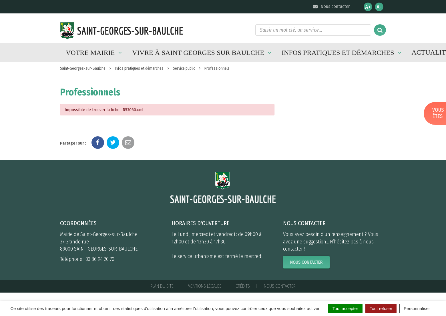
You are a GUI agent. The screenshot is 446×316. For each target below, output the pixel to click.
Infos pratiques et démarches (342, 52)
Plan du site (162, 286)
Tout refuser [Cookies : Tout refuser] (381, 308)
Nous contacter (331, 6)
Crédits (243, 286)
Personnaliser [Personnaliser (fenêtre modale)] (417, 308)
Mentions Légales (205, 286)
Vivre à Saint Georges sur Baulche (202, 52)
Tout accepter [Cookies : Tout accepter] (345, 308)
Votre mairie (95, 52)
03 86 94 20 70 (99, 259)
